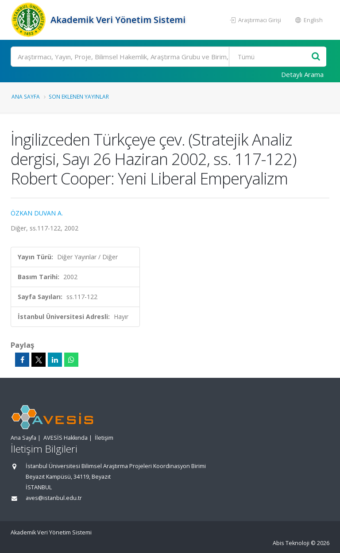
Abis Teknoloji (291, 543)
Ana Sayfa (26, 96)
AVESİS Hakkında (65, 438)
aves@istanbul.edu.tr (54, 498)
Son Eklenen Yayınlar (79, 96)
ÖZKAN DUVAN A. (37, 213)
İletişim (104, 438)
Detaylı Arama (302, 74)
